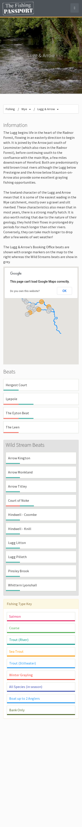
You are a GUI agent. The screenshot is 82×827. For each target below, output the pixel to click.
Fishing (10, 109)
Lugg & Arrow (46, 109)
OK (65, 291)
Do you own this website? (25, 291)
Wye (24, 109)
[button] (41, 301)
